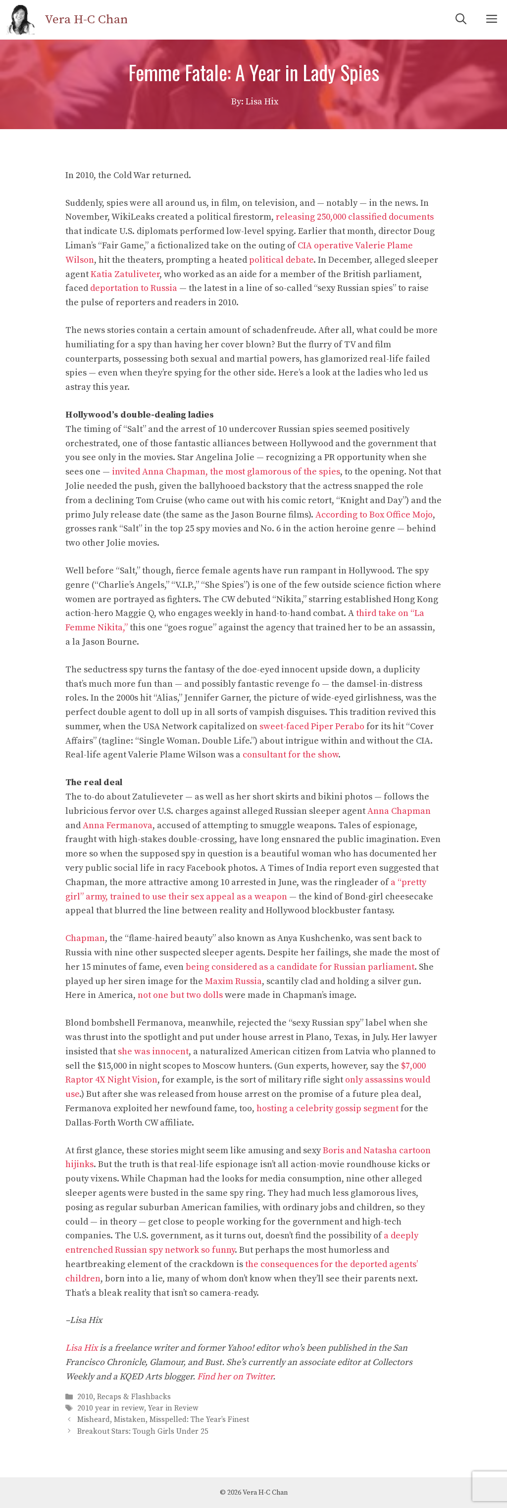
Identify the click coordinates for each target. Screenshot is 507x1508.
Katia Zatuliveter (125, 274)
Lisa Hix (81, 1348)
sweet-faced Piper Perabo (311, 726)
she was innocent (153, 1051)
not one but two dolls (180, 995)
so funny (218, 1250)
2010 (85, 1397)
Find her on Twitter (235, 1376)
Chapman (85, 938)
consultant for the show (290, 754)
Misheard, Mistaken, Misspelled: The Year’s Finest (163, 1420)
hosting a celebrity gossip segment (327, 1108)
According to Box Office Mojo (374, 514)
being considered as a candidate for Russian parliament (300, 967)
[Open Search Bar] (461, 20)
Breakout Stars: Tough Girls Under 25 (142, 1431)
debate (299, 260)
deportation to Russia (133, 288)
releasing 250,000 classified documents (355, 217)
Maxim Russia (233, 981)
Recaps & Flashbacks (134, 1397)
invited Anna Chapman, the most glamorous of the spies (226, 471)
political (266, 260)
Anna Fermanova (117, 825)
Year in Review (173, 1408)
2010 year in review (110, 1408)
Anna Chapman (399, 811)
